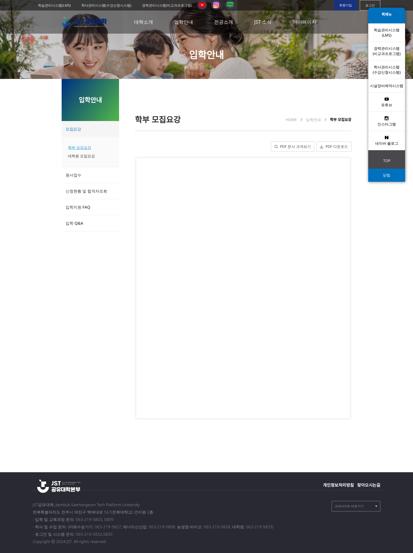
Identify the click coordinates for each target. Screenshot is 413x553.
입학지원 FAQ (78, 207)
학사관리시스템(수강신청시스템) (106, 5)
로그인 (370, 5)
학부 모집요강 (79, 147)
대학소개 (143, 22)
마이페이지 (304, 22)
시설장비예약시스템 (386, 85)
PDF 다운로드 (334, 146)
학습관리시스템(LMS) (54, 5)
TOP (386, 160)
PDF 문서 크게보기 (292, 146)
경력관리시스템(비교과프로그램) (167, 5)
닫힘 (386, 175)
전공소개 (223, 22)
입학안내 (183, 22)
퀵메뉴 (387, 14)
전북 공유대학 (86, 22)
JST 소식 (263, 22)
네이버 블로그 (386, 140)
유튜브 (386, 102)
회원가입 (345, 5)
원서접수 (73, 175)
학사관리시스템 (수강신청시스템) (387, 69)
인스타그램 (386, 121)
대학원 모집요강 (81, 155)
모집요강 (73, 129)
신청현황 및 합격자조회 (86, 191)
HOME (291, 119)
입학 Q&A (74, 223)
